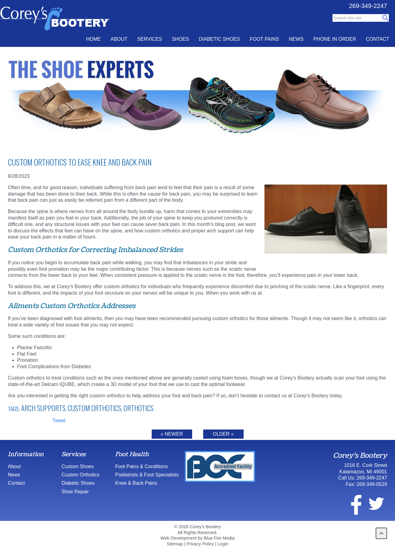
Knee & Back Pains (136, 483)
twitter (376, 504)
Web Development (178, 538)
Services (149, 39)
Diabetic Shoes (219, 39)
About (119, 39)
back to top (381, 533)
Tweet (59, 420)
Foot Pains (264, 39)
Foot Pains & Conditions (141, 466)
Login (223, 543)
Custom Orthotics (94, 408)
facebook (352, 504)
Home (93, 39)
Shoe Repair (75, 491)
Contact (377, 39)
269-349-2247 (368, 5)
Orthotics (138, 408)
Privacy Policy (200, 543)
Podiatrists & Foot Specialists (147, 474)
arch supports (43, 408)
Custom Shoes (78, 466)
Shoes (180, 39)
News (296, 39)
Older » (223, 434)
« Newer (172, 434)
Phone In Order (334, 39)
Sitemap (175, 543)
